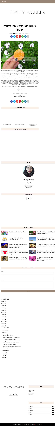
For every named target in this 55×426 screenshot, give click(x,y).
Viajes (31, 414)
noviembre (5, 330)
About (30, 391)
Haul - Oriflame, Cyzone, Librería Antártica (11, 342)
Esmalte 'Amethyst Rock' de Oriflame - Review (11, 337)
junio (4, 357)
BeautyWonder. (25, 424)
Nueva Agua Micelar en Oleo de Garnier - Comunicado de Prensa (17, 238)
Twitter (24, 96)
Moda (31, 408)
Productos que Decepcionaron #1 (9, 334)
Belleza (31, 406)
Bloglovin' (16, 96)
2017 (3, 321)
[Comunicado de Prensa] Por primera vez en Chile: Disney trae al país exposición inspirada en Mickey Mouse (18, 252)
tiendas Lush (20, 90)
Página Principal (31, 390)
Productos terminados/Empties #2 (9, 339)
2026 (3, 301)
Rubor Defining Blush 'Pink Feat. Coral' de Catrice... (12, 346)
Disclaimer (30, 394)
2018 (3, 319)
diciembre (5, 327)
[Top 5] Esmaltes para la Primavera (9, 344)
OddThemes (39, 424)
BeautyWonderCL (13, 33)
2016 (3, 323)
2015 (3, 325)
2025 (3, 303)
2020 (3, 314)
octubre (4, 332)
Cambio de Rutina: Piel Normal (8, 335)
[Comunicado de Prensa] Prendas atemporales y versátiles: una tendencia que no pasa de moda (18, 258)
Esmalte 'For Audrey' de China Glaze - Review (17, 232)
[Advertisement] (27, 213)
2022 (3, 310)
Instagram (20, 96)
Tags (30, 412)
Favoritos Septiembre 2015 (8, 348)
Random (31, 410)
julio (4, 355)
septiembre (5, 350)
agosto (4, 352)
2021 (3, 312)
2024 (3, 305)
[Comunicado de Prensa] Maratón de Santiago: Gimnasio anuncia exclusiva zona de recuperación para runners (18, 246)
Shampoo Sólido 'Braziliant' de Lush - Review (11, 341)
